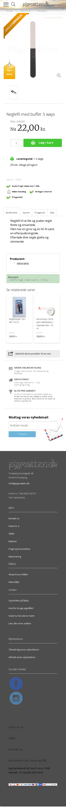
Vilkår (11, 533)
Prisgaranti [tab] (40, 212)
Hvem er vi (14, 526)
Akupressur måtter (18, 574)
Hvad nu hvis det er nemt (21, 615)
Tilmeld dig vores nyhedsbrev (24, 649)
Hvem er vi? (16, 727)
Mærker (13, 541)
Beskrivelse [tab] (11, 212)
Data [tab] (52, 212)
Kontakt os (14, 518)
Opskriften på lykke (19, 600)
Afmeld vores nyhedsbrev (22, 657)
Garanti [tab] (26, 212)
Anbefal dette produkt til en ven (33, 353)
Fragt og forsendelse (19, 548)
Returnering (15, 556)
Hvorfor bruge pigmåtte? (21, 608)
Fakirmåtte (14, 582)
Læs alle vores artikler (20, 623)
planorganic (23, 263)
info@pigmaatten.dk (19, 483)
